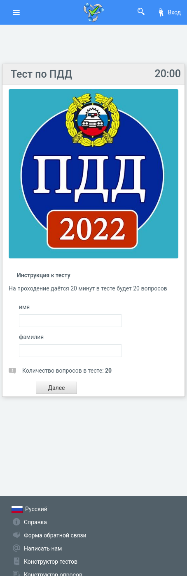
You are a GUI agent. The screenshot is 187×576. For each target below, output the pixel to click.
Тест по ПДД (41, 74)
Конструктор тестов (50, 561)
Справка (35, 522)
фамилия (31, 337)
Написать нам (43, 548)
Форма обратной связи (55, 535)
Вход (169, 12)
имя (24, 307)
